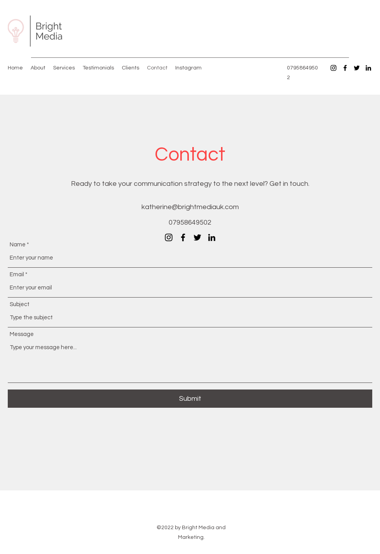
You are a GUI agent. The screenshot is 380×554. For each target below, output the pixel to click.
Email (17, 274)
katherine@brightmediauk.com (190, 207)
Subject (19, 304)
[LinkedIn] (368, 68)
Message (22, 334)
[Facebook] (345, 68)
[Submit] (190, 399)
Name (18, 245)
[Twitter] (357, 68)
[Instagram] (333, 68)
